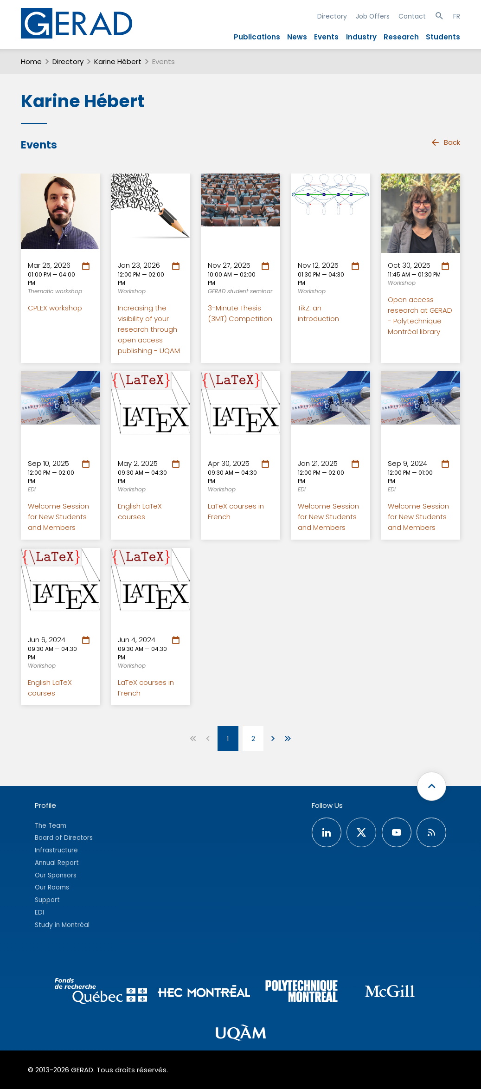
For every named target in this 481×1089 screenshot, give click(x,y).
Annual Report (57, 862)
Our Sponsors (56, 875)
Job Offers (373, 16)
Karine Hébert (117, 61)
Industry (361, 37)
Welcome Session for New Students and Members (58, 516)
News (297, 37)
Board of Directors (64, 837)
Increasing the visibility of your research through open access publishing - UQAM (149, 329)
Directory (332, 16)
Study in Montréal (62, 925)
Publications (257, 37)
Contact (412, 16)
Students (443, 37)
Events (326, 37)
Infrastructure (56, 850)
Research (401, 37)
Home (31, 61)
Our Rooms (52, 887)
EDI (39, 912)
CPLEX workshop (55, 308)
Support (47, 900)
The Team (50, 825)
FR (456, 16)
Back (445, 142)
